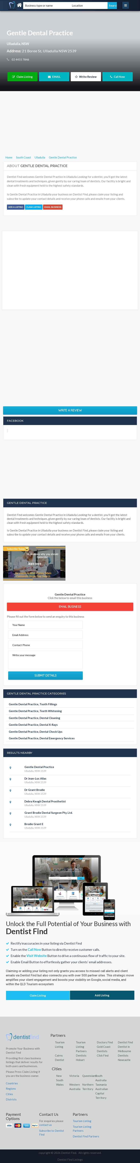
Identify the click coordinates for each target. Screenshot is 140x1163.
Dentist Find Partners (86, 1136)
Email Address (20, 634)
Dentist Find (125, 1042)
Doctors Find (105, 1042)
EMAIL (54, 76)
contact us (45, 1124)
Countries (12, 1083)
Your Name (18, 624)
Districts (11, 1099)
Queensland (89, 1075)
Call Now (117, 76)
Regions (11, 1088)
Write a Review (70, 410)
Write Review (86, 76)
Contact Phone (21, 645)
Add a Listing (15, 207)
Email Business (52, 207)
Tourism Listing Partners (81, 1047)
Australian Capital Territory (101, 1093)
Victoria (74, 1075)
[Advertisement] (70, 129)
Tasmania (101, 1084)
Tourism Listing (82, 1121)
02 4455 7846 (20, 59)
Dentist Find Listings (70, 1159)
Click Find (102, 1055)
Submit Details (45, 675)
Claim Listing (22, 76)
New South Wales (60, 1080)
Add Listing (102, 995)
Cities (9, 1094)
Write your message (23, 655)
